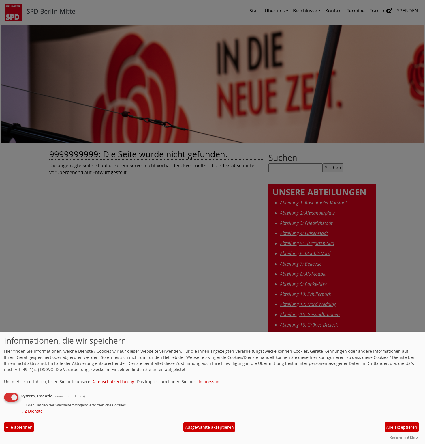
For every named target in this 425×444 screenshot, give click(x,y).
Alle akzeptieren (401, 427)
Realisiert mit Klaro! (404, 437)
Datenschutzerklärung (112, 381)
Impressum (210, 381)
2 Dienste (32, 411)
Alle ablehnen (19, 427)
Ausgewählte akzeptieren (209, 427)
